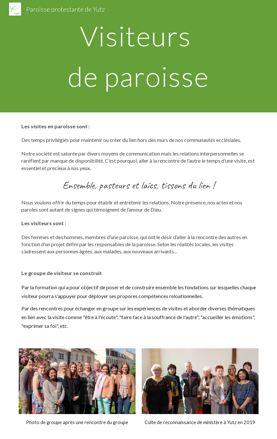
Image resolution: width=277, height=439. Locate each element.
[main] (138, 56)
